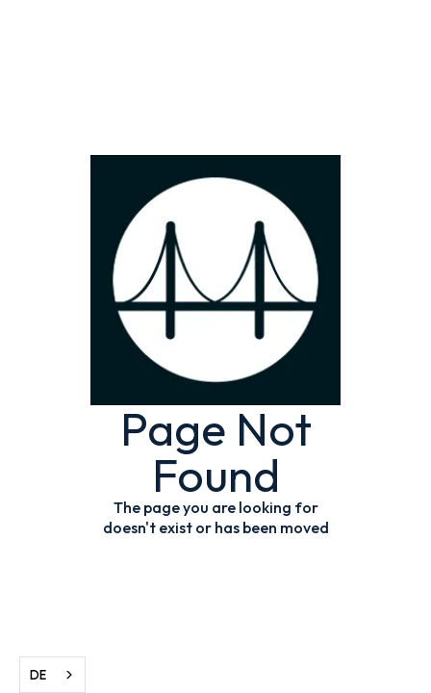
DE (38, 674)
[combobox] (52, 674)
